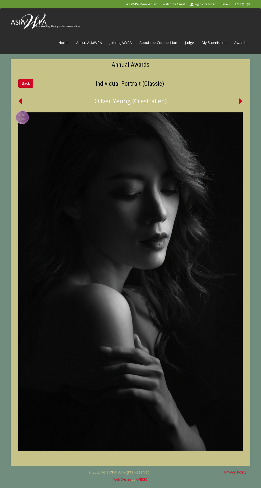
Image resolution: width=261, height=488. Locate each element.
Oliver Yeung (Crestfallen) (131, 101)
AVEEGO (142, 479)
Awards (240, 42)
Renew (225, 4)
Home (63, 42)
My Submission (214, 42)
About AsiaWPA (89, 42)
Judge (189, 42)
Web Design (122, 479)
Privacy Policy (235, 472)
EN (237, 4)
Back (26, 83)
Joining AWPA (121, 42)
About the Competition (158, 42)
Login (197, 4)
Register (210, 4)
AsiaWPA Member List (142, 4)
